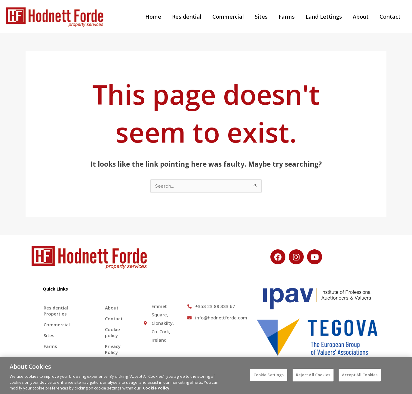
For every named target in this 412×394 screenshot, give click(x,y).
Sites (261, 16)
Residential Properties (56, 311)
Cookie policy (112, 332)
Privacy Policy (113, 349)
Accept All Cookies (359, 378)
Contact (390, 16)
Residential (186, 16)
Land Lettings (324, 16)
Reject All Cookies (313, 378)
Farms (286, 16)
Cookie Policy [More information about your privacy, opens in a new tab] (156, 391)
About (361, 16)
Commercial (228, 16)
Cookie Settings (269, 378)
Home (153, 16)
